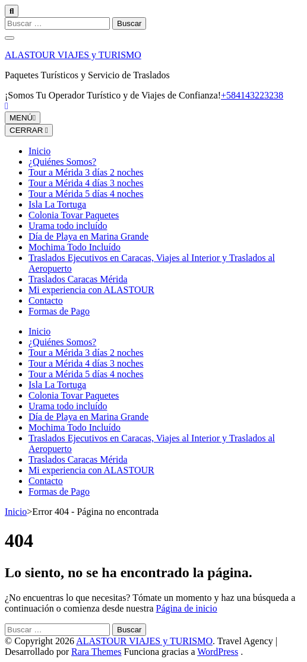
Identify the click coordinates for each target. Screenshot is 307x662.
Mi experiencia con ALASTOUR (91, 290)
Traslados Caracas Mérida (78, 279)
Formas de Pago (59, 311)
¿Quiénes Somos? (62, 162)
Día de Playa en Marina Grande (88, 236)
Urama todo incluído (68, 226)
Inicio (39, 151)
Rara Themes (96, 652)
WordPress (217, 652)
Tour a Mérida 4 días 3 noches (86, 183)
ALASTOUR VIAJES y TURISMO (73, 55)
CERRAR (29, 130)
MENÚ (23, 117)
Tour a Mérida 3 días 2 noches (86, 172)
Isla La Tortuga (57, 204)
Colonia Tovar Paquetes (74, 215)
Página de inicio (186, 608)
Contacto (46, 300)
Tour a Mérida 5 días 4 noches (86, 194)
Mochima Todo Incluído (75, 247)
